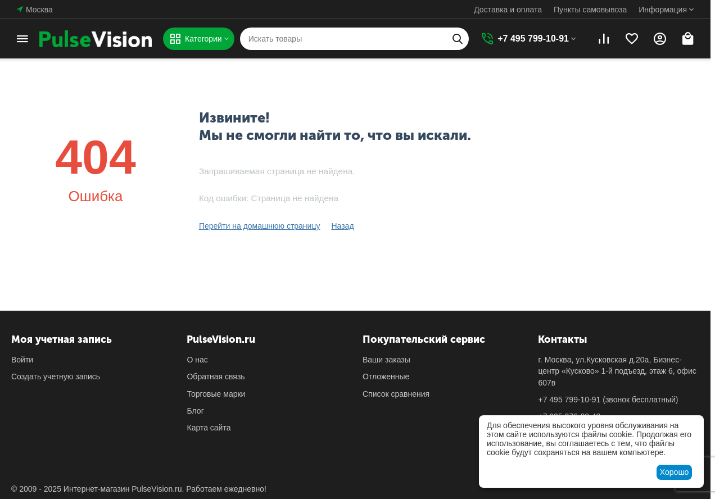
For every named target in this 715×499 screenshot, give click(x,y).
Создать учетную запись (55, 376)
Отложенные (386, 376)
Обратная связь (216, 376)
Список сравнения (396, 393)
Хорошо (674, 472)
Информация (663, 9)
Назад (342, 225)
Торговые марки (216, 393)
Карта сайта (208, 427)
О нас (197, 359)
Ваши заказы (386, 359)
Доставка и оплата (508, 9)
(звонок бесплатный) (608, 399)
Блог (195, 410)
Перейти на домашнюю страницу (259, 225)
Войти (22, 359)
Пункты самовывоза (590, 9)
